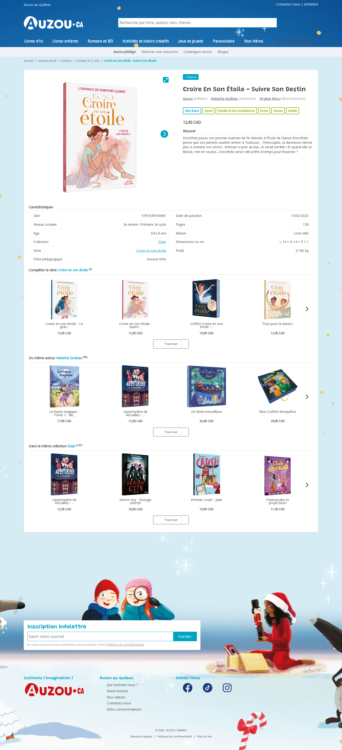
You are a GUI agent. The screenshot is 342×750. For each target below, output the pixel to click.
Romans (66, 61)
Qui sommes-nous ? (116, 685)
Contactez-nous (288, 4)
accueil (28, 61)
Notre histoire (111, 691)
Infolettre (311, 4)
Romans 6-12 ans (88, 61)
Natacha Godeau (224, 98)
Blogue (223, 51)
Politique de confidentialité (125, 644)
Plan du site (204, 736)
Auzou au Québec (37, 5)
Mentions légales (141, 736)
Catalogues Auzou (198, 51)
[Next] (164, 134)
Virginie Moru (269, 98)
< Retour (191, 77)
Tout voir (171, 344)
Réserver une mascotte (160, 51)
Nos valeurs (110, 697)
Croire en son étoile (151, 250)
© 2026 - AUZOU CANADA (171, 730)
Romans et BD (47, 61)
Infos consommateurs (118, 709)
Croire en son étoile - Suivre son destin (130, 61)
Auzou (188, 98)
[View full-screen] (166, 80)
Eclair (162, 241)
